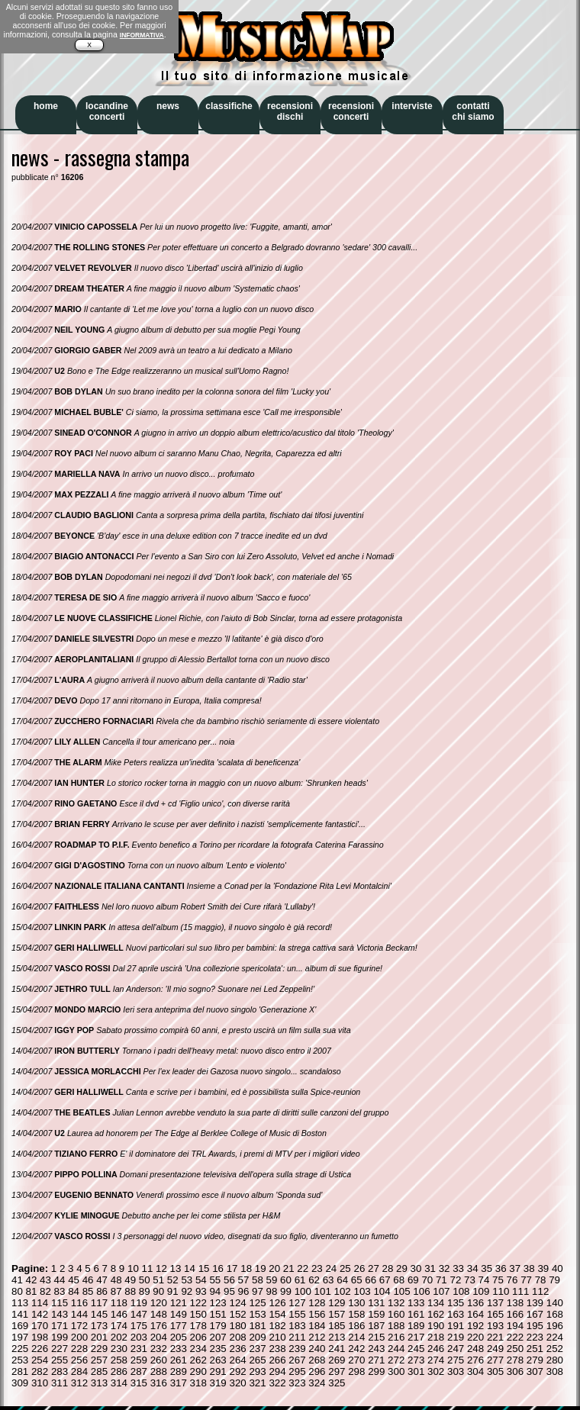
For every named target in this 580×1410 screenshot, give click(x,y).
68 (398, 1280)
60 (286, 1280)
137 (495, 1303)
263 (218, 1360)
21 (289, 1268)
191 (455, 1325)
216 (396, 1337)
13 (176, 1268)
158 (356, 1314)
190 (435, 1325)
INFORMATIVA (142, 35)
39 (543, 1268)
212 (316, 1337)
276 (475, 1360)
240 (316, 1348)
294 (277, 1371)
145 (99, 1314)
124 (237, 1303)
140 (554, 1303)
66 (370, 1280)
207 (218, 1337)
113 (19, 1303)
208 (237, 1337)
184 (316, 1325)
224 (554, 1337)
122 (198, 1303)
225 (19, 1348)
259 (138, 1360)
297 (336, 1371)
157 (336, 1314)
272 (396, 1360)
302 (435, 1371)
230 (119, 1348)
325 (336, 1383)
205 (178, 1337)
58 (257, 1280)
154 (277, 1314)
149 (178, 1314)
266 (277, 1360)
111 (520, 1291)
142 (39, 1314)
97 (257, 1291)
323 (296, 1383)
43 (45, 1280)
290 (198, 1371)
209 (257, 1337)
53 (186, 1280)
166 (515, 1314)
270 (356, 1360)
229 (99, 1348)
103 (361, 1291)
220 (475, 1337)
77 (526, 1280)
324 (316, 1383)
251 (535, 1348)
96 (244, 1291)
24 (331, 1268)
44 (60, 1280)
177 (178, 1325)
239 (296, 1348)
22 (302, 1268)
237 (257, 1348)
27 (373, 1268)
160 (396, 1314)
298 (356, 1371)
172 (79, 1325)
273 (416, 1360)
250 (515, 1348)
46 (88, 1280)
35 (486, 1268)
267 (296, 1360)
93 (201, 1291)
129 (336, 1303)
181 (257, 1325)
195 (535, 1325)
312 (79, 1383)
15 (204, 1268)
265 (257, 1360)
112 (540, 1291)
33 (458, 1268)
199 (59, 1337)
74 (484, 1280)
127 (296, 1303)
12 (161, 1268)
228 (79, 1348)
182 (277, 1325)
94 (215, 1291)
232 (158, 1348)
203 (138, 1337)
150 (198, 1314)
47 (102, 1280)
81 (31, 1291)
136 (475, 1303)
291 (218, 1371)
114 (39, 1303)
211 (296, 1337)
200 (79, 1337)
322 (277, 1383)
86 (102, 1291)
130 (356, 1303)
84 (73, 1291)
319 (218, 1383)
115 (59, 1303)
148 (158, 1314)
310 (39, 1383)
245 (416, 1348)
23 (317, 1268)
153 (257, 1314)
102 (342, 1291)
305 (495, 1371)
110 (500, 1291)
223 (535, 1337)
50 (144, 1280)
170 (39, 1325)
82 (45, 1291)
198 (39, 1337)
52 (173, 1280)
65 (356, 1280)
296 (316, 1371)
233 (178, 1348)
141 (19, 1314)
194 (515, 1325)
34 (472, 1268)
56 (229, 1280)
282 (39, 1371)
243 (376, 1348)
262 (198, 1360)
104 (381, 1291)
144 (79, 1314)
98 (272, 1291)
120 (158, 1303)
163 (455, 1314)
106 (421, 1291)
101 (322, 1291)
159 (376, 1314)
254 (39, 1360)
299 (376, 1371)
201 (99, 1337)
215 (376, 1337)
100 (303, 1291)
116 (79, 1303)
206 (198, 1337)
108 (461, 1291)
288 (158, 1371)
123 (218, 1303)
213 (336, 1337)
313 (99, 1383)
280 (554, 1360)
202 (119, 1337)
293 (257, 1371)
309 (19, 1383)
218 (435, 1337)
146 (119, 1314)
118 (119, 1303)
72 (455, 1280)
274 (435, 1360)
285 (99, 1371)
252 (554, 1348)
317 (178, 1383)
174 (119, 1325)
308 (554, 1371)
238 (277, 1348)
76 (512, 1280)
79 (554, 1280)
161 (416, 1314)
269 (336, 1360)
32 (444, 1268)
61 (300, 1280)
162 (435, 1314)
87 (116, 1291)
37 (514, 1268)
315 (138, 1383)
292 (237, 1371)
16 (218, 1268)
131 (376, 1303)
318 (198, 1383)
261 (178, 1360)
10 (133, 1268)
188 (396, 1325)
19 (260, 1268)
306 (515, 1371)
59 (272, 1280)
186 (356, 1325)
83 (60, 1291)
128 (316, 1303)
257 (99, 1360)
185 (336, 1325)
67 (385, 1280)
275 (455, 1360)
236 (237, 1348)
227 (59, 1348)
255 (59, 1360)
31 (430, 1268)
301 (416, 1371)
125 (257, 1303)
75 (498, 1280)
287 (138, 1371)
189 (416, 1325)
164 (475, 1314)
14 (189, 1268)
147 (138, 1314)
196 (554, 1325)
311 (59, 1383)
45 (73, 1280)
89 (144, 1291)
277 (495, 1360)
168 (554, 1314)
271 (376, 1360)
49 (130, 1280)
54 (201, 1280)
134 (435, 1303)
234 (198, 1348)
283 (59, 1371)
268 (316, 1360)
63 (328, 1280)
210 (277, 1337)
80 (17, 1291)
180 (237, 1325)
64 (342, 1280)
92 (186, 1291)
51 (158, 1280)
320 (237, 1383)
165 (495, 1314)
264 (237, 1360)
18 (246, 1268)
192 (475, 1325)
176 (158, 1325)
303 (455, 1371)
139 (535, 1303)
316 (158, 1383)
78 (540, 1280)
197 (19, 1337)
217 (416, 1337)
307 (535, 1371)
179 (218, 1325)
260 (158, 1360)
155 (296, 1314)
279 (535, 1360)
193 (495, 1325)
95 (229, 1291)
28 (388, 1268)
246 (435, 1348)
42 (31, 1280)
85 (88, 1291)
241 (336, 1348)
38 (529, 1268)
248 (475, 1348)
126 (277, 1303)
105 (401, 1291)
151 (218, 1314)
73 (469, 1280)
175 (138, 1325)
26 (359, 1268)
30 (416, 1268)
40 (557, 1268)
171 (59, 1325)
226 (39, 1348)
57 (244, 1280)
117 (99, 1303)
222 (515, 1337)
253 (19, 1360)
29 (402, 1268)
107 (441, 1291)
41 (17, 1280)
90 (158, 1291)
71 (441, 1280)
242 (356, 1348)
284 (79, 1371)
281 (19, 1371)
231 (138, 1348)
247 (455, 1348)
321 (257, 1383)
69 (413, 1280)
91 (173, 1291)
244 (396, 1348)
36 (501, 1268)
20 (274, 1268)
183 (296, 1325)
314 (119, 1383)
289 (178, 1371)
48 (116, 1280)
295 (296, 1371)
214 (356, 1337)
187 (376, 1325)
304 (475, 1371)
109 (480, 1291)
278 (515, 1360)
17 (232, 1268)
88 (130, 1291)
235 (218, 1348)
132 (396, 1303)
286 (119, 1371)
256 (79, 1360)
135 (455, 1303)
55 (215, 1280)
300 (396, 1371)
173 (99, 1325)
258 (119, 1360)
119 (138, 1303)
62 (314, 1280)
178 (198, 1325)
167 (535, 1314)
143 (59, 1314)
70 (427, 1280)
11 (147, 1268)
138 (515, 1303)
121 (178, 1303)
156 (316, 1314)
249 (495, 1348)
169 (19, 1325)
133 (416, 1303)
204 (158, 1337)
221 (495, 1337)
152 (237, 1314)
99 (286, 1291)
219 (455, 1337)
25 (345, 1268)
